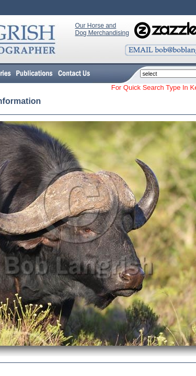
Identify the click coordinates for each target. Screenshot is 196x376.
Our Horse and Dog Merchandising (102, 29)
